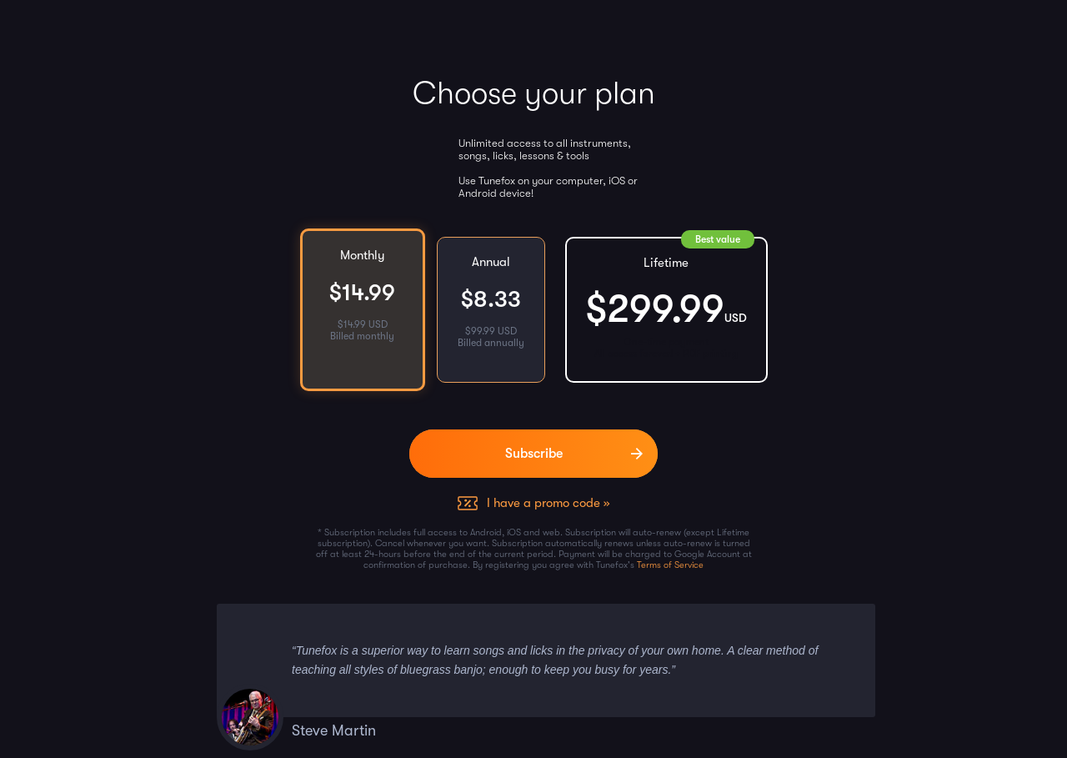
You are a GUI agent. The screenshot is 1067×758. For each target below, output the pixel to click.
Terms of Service (670, 565)
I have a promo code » (548, 502)
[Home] (27, 29)
